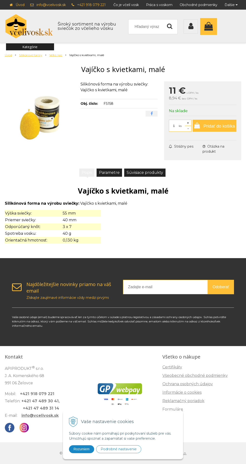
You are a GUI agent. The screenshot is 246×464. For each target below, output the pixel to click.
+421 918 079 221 (91, 5)
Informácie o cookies (182, 392)
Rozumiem (82, 449)
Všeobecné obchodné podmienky (195, 375)
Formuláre (172, 409)
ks (180, 126)
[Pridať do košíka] (214, 126)
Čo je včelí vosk (126, 5)
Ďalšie (231, 5)
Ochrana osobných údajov (187, 384)
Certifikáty (172, 367)
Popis (87, 172)
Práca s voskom (159, 5)
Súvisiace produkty (145, 172)
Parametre (109, 172)
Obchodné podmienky (198, 5)
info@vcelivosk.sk (51, 5)
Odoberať (221, 287)
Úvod (20, 5)
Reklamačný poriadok (183, 401)
